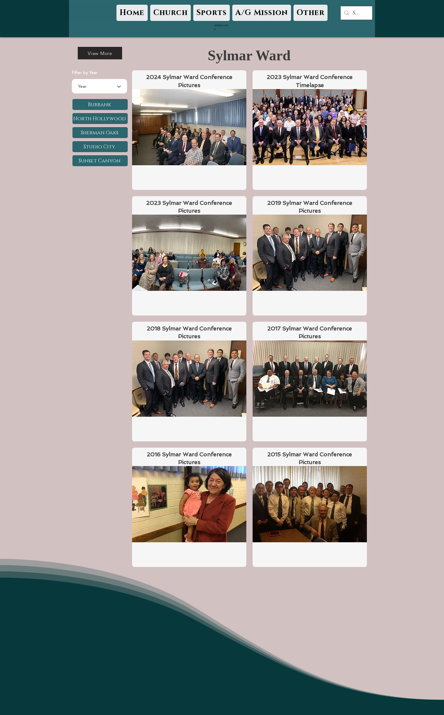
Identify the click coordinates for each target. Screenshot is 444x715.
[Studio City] (100, 146)
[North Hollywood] (100, 118)
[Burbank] (100, 104)
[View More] (100, 53)
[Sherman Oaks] (100, 132)
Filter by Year (84, 72)
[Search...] (356, 13)
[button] (170, 13)
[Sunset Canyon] (100, 160)
